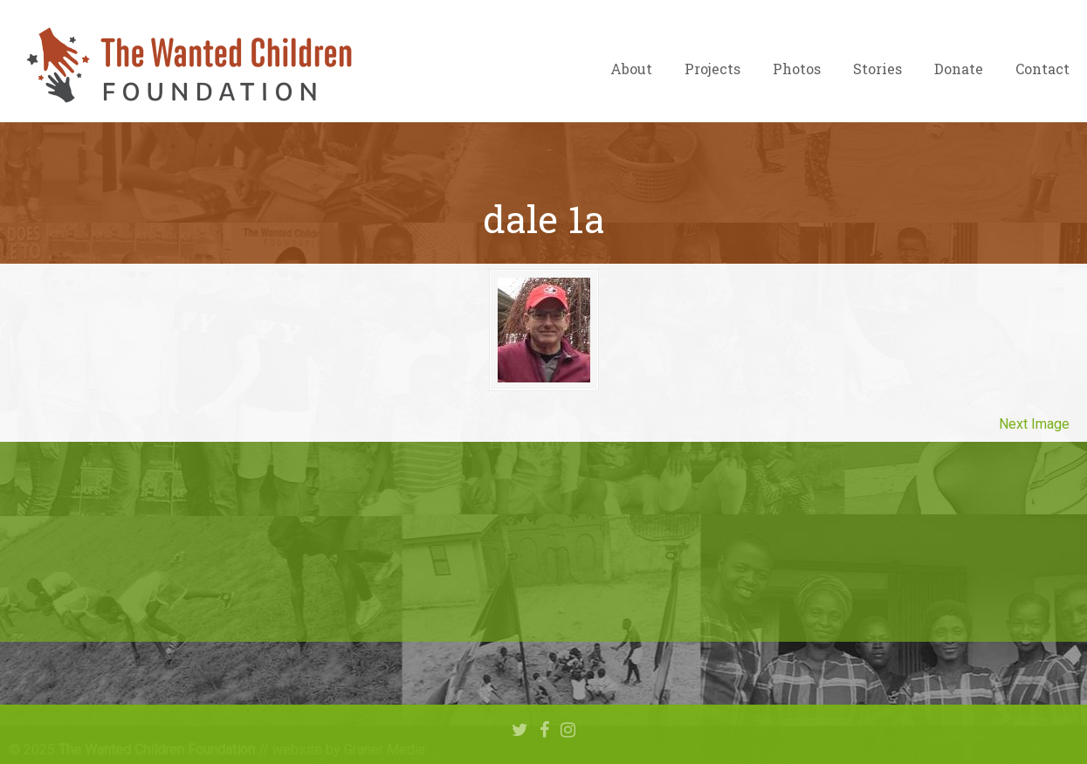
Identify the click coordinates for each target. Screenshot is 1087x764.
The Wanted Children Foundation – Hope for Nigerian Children (187, 65)
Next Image (1034, 424)
